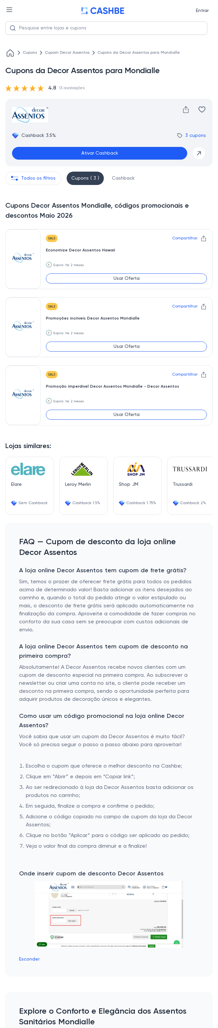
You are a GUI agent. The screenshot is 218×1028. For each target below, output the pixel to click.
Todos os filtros (33, 178)
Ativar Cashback (99, 153)
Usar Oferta (127, 278)
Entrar (202, 10)
